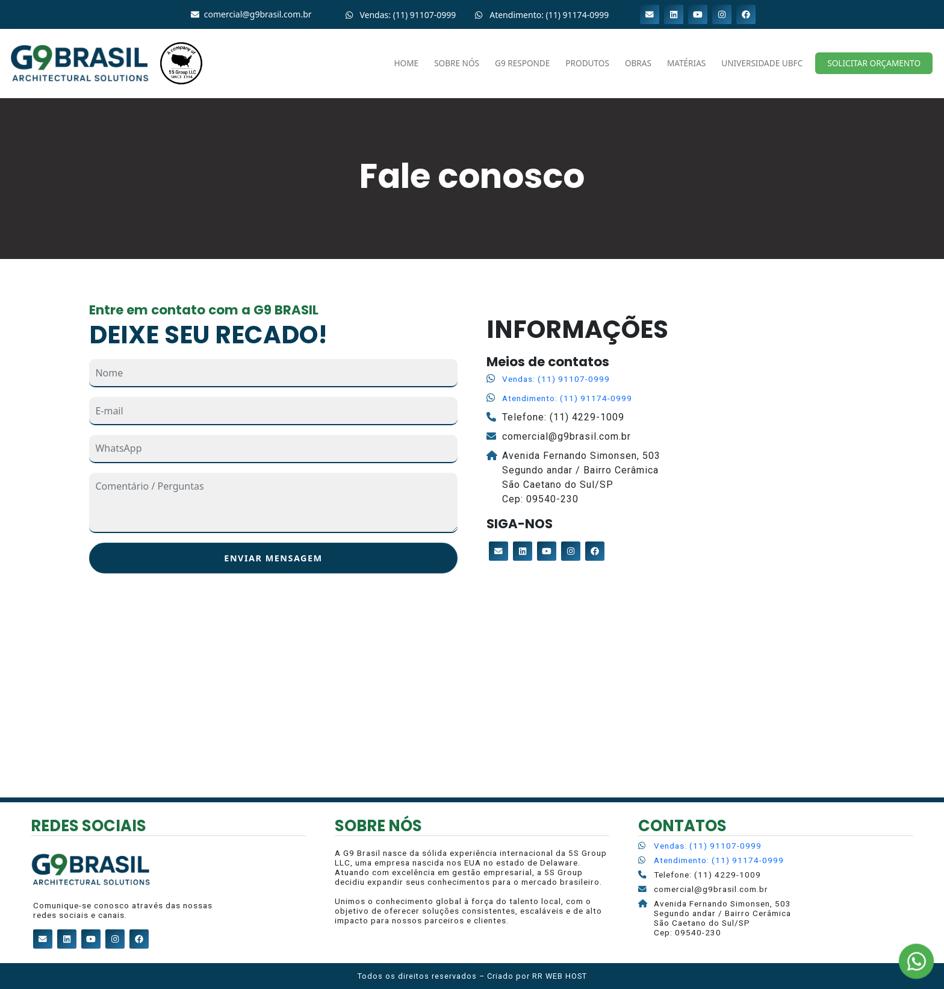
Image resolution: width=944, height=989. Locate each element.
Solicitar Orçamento (874, 63)
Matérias (686, 63)
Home (406, 63)
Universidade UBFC (762, 63)
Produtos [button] (587, 63)
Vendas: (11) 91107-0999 (556, 379)
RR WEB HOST (559, 976)
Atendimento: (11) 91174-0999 (567, 398)
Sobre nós (456, 63)
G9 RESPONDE (522, 63)
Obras (638, 63)
